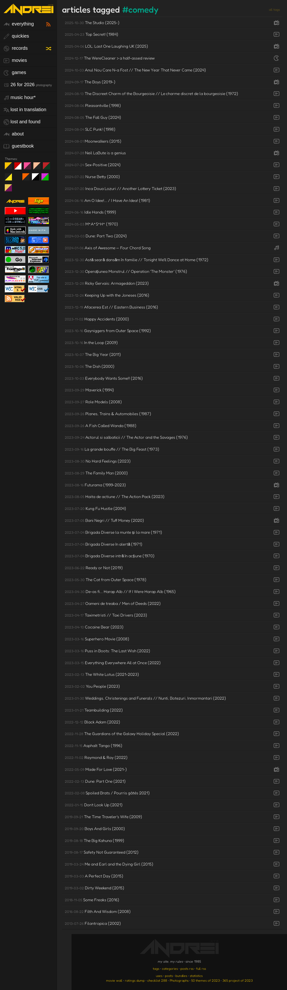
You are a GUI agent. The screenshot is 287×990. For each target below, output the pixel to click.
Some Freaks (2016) (92, 899)
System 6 (37, 178)
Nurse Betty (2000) (92, 176)
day (19, 167)
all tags (274, 9)
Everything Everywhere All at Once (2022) (113, 662)
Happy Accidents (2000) (97, 318)
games (15, 73)
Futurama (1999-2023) (95, 484)
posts (169, 976)
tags (156, 968)
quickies (16, 36)
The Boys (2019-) (90, 81)
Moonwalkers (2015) (93, 141)
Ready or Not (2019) (94, 567)
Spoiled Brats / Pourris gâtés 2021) (107, 792)
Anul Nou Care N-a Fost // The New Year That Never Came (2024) (135, 69)
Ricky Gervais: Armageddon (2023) (107, 283)
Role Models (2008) (93, 401)
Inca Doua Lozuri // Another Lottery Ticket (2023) (120, 188)
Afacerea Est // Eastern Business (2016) (111, 306)
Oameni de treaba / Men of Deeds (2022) (113, 603)
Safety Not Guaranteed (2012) (101, 852)
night (10, 167)
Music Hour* (20, 98)
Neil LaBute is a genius (95, 152)
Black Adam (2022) (92, 721)
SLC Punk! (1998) (90, 129)
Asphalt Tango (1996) (93, 745)
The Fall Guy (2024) (93, 117)
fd (29, 167)
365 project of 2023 (237, 980)
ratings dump (135, 980)
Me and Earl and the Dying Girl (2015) (109, 863)
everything (19, 24)
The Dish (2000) (89, 366)
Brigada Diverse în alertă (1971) (103, 544)
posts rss (187, 968)
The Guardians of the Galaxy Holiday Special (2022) (122, 733)
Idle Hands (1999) (90, 211)
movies (15, 61)
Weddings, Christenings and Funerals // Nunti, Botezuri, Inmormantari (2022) (145, 698)
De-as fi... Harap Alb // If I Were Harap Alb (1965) (120, 591)
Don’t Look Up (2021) (94, 804)
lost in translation (25, 110)
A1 (47, 178)
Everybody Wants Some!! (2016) (104, 378)
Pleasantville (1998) (93, 105)
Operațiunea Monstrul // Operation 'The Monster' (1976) (126, 271)
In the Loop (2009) (91, 342)
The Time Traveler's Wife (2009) (103, 816)
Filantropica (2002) (93, 923)
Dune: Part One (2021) (95, 781)
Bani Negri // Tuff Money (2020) (104, 520)
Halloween (28, 178)
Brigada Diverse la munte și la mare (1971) (113, 532)
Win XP (17, 176)
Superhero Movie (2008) (97, 638)
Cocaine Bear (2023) (94, 626)
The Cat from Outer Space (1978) (105, 579)
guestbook (19, 146)
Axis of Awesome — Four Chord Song (108, 247)
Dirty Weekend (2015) (94, 887)
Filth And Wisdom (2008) (98, 911)
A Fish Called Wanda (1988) (100, 425)
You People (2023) (92, 686)
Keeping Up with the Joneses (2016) (107, 295)
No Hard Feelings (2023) (98, 460)
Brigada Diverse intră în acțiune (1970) (109, 555)
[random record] (49, 48)
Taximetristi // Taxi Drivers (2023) (106, 614)
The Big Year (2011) (93, 354)
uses (159, 976)
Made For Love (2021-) (96, 769)
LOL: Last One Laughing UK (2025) (106, 46)
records (16, 48)
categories (170, 968)
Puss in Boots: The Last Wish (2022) (107, 650)
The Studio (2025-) (92, 22)
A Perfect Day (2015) (94, 875)
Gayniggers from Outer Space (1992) (108, 330)
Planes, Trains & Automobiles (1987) (108, 413)
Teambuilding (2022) (94, 709)
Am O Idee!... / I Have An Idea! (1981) (107, 200)
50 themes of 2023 (205, 980)
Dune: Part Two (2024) (96, 235)
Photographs (179, 980)
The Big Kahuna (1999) (94, 840)
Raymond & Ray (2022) (96, 757)
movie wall (114, 980)
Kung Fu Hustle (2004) (95, 508)
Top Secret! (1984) (91, 34)
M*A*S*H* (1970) (91, 223)
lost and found (22, 122)
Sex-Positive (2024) (93, 164)
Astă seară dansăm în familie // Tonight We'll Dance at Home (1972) (136, 259)
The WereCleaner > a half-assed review (110, 57)
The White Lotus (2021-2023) (102, 674)
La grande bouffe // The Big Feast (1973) (112, 449)
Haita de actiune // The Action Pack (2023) (114, 496)
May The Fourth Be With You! (10, 178)
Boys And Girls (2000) (95, 828)
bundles (181, 976)
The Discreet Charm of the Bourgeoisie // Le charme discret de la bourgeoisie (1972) (151, 93)
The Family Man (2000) (96, 472)
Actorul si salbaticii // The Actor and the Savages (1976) (126, 437)
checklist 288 (157, 980)
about (14, 134)
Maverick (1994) (89, 389)
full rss (201, 968)
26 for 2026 (28, 85)
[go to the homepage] (28, 12)
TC (10, 189)
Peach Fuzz (39, 167)
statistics (196, 976)
